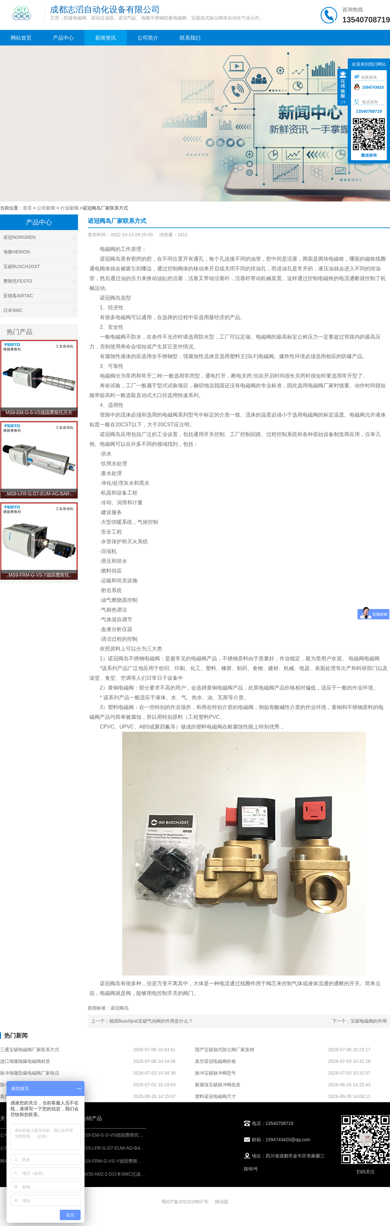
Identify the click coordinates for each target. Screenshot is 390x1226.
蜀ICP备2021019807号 (185, 1201)
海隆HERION (39, 252)
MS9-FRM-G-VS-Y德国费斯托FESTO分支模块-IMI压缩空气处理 (145, 1161)
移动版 (221, 1201)
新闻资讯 (105, 38)
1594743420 (369, 87)
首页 (27, 208)
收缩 (342, 88)
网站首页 (21, 38)
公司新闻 (46, 208)
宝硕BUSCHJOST (39, 266)
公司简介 (147, 38)
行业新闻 (69, 208)
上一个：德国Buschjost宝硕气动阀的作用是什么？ (142, 1021)
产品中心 (63, 38)
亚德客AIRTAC (39, 296)
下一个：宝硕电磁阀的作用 (359, 1021)
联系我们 (190, 38)
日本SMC (39, 310)
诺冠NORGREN (39, 237)
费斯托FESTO (39, 281)
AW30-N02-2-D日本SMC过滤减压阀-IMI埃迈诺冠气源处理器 (142, 1174)
